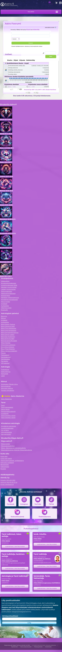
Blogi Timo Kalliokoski (8, 328)
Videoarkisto (5, 467)
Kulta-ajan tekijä (6, 458)
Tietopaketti (5, 355)
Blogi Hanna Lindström (9, 351)
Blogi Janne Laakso (7, 334)
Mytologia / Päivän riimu (9, 384)
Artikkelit (4, 304)
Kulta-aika (4, 456)
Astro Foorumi (13, 23)
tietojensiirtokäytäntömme (21, 612)
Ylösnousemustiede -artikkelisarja (12, 460)
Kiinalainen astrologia (8, 426)
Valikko (31, 11)
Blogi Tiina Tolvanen (8, 349)
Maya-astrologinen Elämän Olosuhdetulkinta (16, 450)
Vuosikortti (5, 413)
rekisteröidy (36, 29)
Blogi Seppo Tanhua (8, 324)
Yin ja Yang (5, 430)
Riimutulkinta (5, 386)
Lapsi (3, 376)
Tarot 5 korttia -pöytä (8, 415)
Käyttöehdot (14, 646)
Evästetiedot (48, 646)
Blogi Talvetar (5, 343)
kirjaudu (28, 29)
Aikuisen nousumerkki (8, 287)
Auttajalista (5, 306)
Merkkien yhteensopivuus (10, 297)
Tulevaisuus (5, 369)
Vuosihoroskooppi (7, 428)
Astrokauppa (5, 359)
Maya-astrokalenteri (8, 446)
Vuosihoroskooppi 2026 (9, 285)
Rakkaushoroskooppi (8, 293)
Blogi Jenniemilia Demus (9, 332)
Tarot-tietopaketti (7, 407)
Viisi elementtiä (6, 432)
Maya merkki (5, 302)
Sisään (50, 3)
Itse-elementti (6, 434)
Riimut (3, 318)
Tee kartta (4, 361)
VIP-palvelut (5, 363)
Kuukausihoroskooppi (8, 283)
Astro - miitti (12, 86)
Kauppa (3, 469)
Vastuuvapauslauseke (26, 646)
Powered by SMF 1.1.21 (30, 89)
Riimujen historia (7, 388)
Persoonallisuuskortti (8, 411)
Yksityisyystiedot (38, 646)
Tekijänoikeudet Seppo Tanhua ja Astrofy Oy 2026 (17, 645)
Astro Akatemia (6, 399)
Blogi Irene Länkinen (8, 345)
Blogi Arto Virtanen (7, 347)
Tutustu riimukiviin (7, 390)
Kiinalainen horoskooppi (9, 299)
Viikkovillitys (5, 281)
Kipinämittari (5, 295)
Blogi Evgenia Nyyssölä (9, 341)
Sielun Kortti (5, 409)
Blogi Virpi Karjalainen (8, 330)
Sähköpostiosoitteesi (10, 616)
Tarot (3, 405)
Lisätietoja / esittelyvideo (15, 546)
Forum (3, 353)
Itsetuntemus (5, 371)
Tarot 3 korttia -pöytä (8, 417)
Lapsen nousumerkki (8, 289)
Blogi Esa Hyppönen (8, 337)
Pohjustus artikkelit (7, 463)
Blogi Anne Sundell (7, 339)
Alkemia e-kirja (6, 308)
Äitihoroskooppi (6, 291)
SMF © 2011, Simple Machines (47, 89)
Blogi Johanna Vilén (8, 326)
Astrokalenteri (6, 357)
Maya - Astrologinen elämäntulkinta (13, 448)
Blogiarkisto (5, 464)
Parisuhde (4, 374)
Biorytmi (4, 316)
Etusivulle (4, 310)
